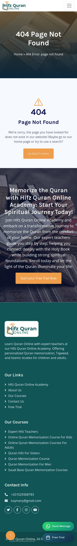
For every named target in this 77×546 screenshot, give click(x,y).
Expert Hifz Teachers (23, 431)
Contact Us (16, 401)
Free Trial (15, 407)
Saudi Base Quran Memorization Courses (38, 470)
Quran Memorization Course (28, 459)
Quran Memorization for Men (29, 464)
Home (18, 54)
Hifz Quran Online (22, 539)
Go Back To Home (38, 153)
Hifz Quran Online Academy (28, 384)
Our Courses (17, 396)
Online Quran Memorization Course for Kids (40, 437)
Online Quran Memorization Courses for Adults (36, 445)
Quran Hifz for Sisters (24, 453)
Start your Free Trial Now (38, 278)
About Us (15, 390)
